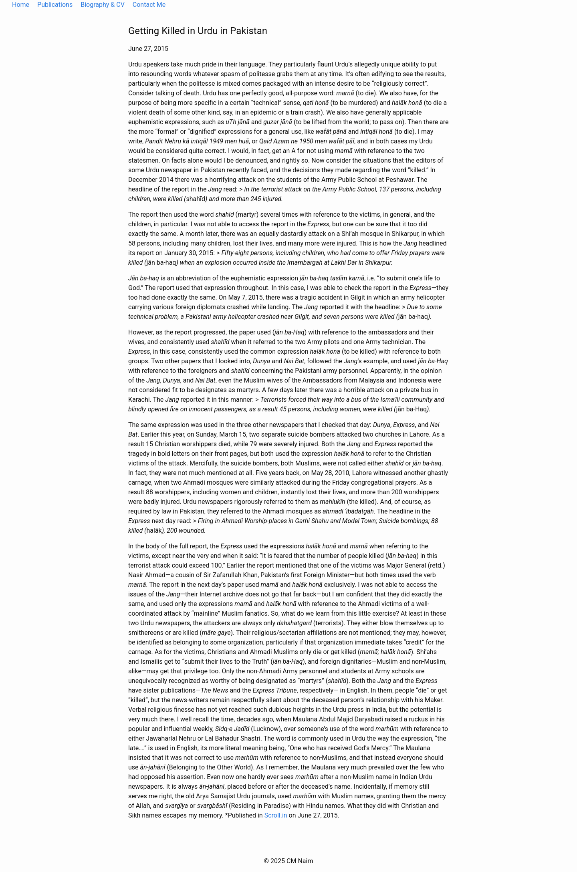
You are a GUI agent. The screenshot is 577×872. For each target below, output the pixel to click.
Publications (55, 4)
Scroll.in (275, 815)
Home (20, 4)
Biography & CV (103, 4)
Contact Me (149, 4)
